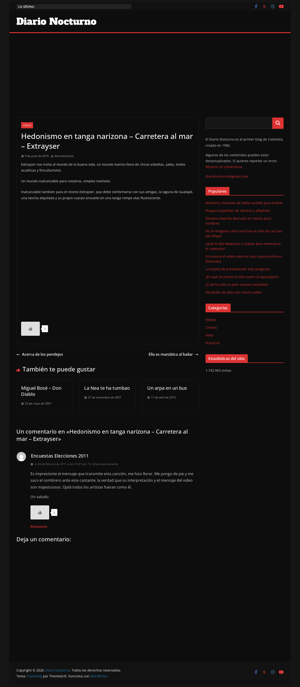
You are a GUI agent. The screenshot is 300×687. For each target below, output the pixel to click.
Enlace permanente (103, 464)
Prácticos (213, 343)
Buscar (278, 123)
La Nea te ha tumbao (107, 388)
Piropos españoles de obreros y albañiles (238, 210)
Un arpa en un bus (167, 388)
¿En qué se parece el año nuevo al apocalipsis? (242, 277)
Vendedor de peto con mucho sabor (234, 292)
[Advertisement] (150, 68)
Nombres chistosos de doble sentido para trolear (244, 203)
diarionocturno (64, 156)
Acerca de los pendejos (39, 354)
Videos (27, 125)
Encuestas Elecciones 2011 (60, 456)
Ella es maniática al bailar (174, 354)
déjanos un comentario (224, 166)
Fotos (210, 335)
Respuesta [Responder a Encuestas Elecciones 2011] (38, 526)
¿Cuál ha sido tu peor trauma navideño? (237, 284)
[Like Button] (30, 329)
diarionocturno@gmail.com (227, 176)
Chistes (211, 327)
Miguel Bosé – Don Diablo (41, 391)
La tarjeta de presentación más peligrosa (238, 269)
